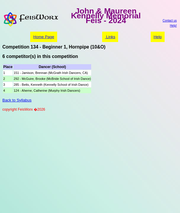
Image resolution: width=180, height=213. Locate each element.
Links (110, 37)
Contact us (170, 20)
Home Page (43, 37)
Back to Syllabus (17, 100)
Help (158, 37)
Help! (173, 25)
